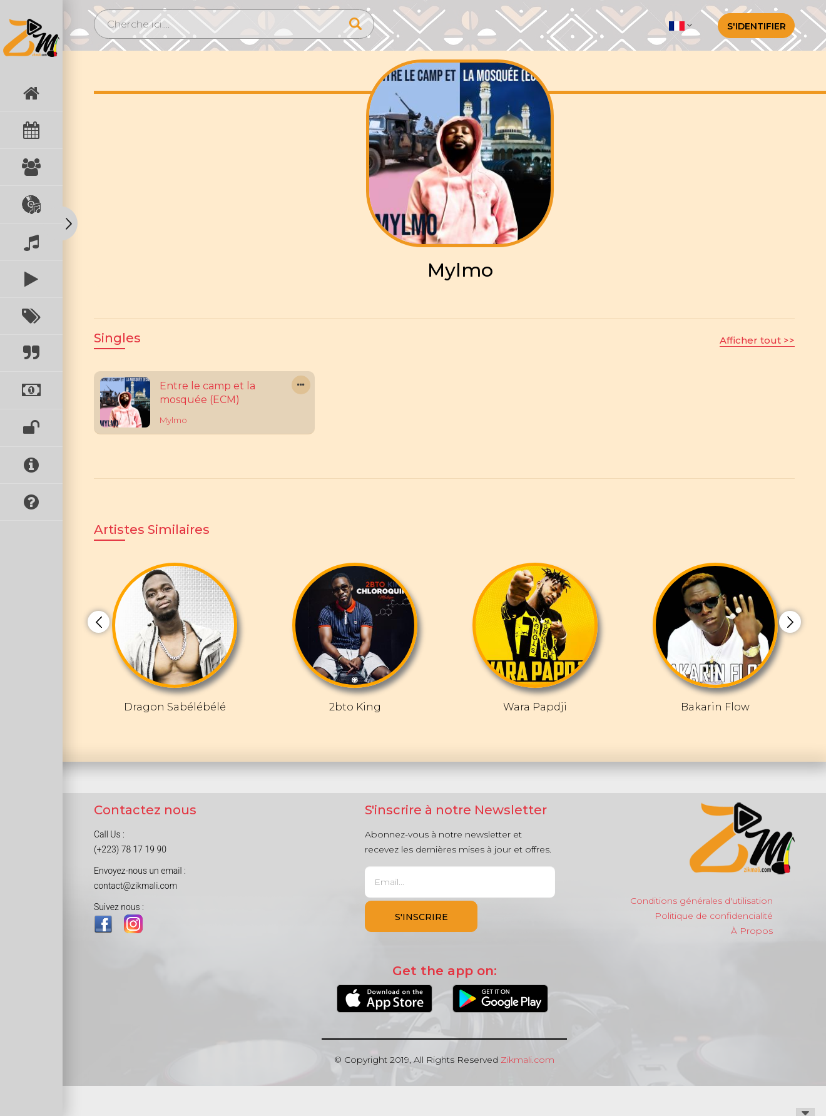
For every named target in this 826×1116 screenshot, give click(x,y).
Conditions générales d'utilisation (701, 900)
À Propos (752, 930)
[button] (680, 25)
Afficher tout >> (757, 340)
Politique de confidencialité (714, 915)
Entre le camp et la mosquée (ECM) (207, 393)
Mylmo (173, 420)
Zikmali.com (527, 1059)
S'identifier (756, 26)
